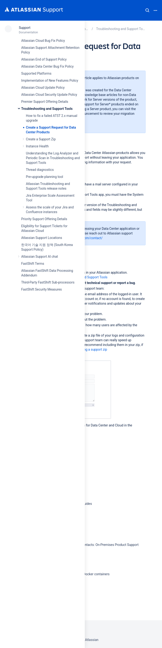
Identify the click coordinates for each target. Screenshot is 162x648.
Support (24, 28)
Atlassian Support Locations (41, 238)
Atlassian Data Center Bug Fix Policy (47, 66)
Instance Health (37, 146)
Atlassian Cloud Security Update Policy (49, 94)
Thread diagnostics (40, 170)
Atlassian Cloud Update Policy (43, 87)
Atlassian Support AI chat (39, 256)
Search (147, 10)
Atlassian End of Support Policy (44, 59)
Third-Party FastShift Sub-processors (47, 282)
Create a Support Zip (41, 139)
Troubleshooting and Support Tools (47, 109)
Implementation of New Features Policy (49, 80)
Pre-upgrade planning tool (44, 177)
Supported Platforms (36, 73)
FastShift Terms (32, 263)
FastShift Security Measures (41, 289)
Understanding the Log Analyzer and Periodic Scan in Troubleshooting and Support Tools (53, 158)
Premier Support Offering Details (44, 102)
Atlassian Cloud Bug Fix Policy (43, 40)
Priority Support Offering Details (44, 219)
